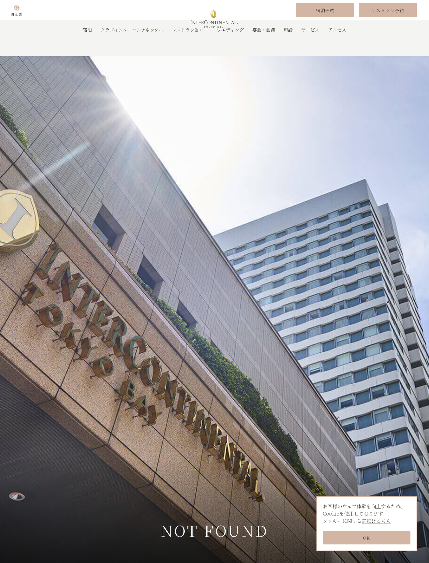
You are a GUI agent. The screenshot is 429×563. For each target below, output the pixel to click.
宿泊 (87, 47)
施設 (288, 47)
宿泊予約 (325, 19)
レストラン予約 (387, 19)
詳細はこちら (376, 520)
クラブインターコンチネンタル (131, 47)
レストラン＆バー (190, 47)
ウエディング (230, 47)
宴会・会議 (263, 47)
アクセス (337, 47)
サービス (310, 47)
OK (366, 538)
